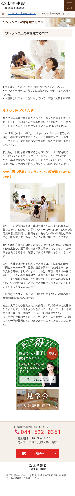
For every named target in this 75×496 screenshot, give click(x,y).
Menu (69, 5)
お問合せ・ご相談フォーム (37, 453)
